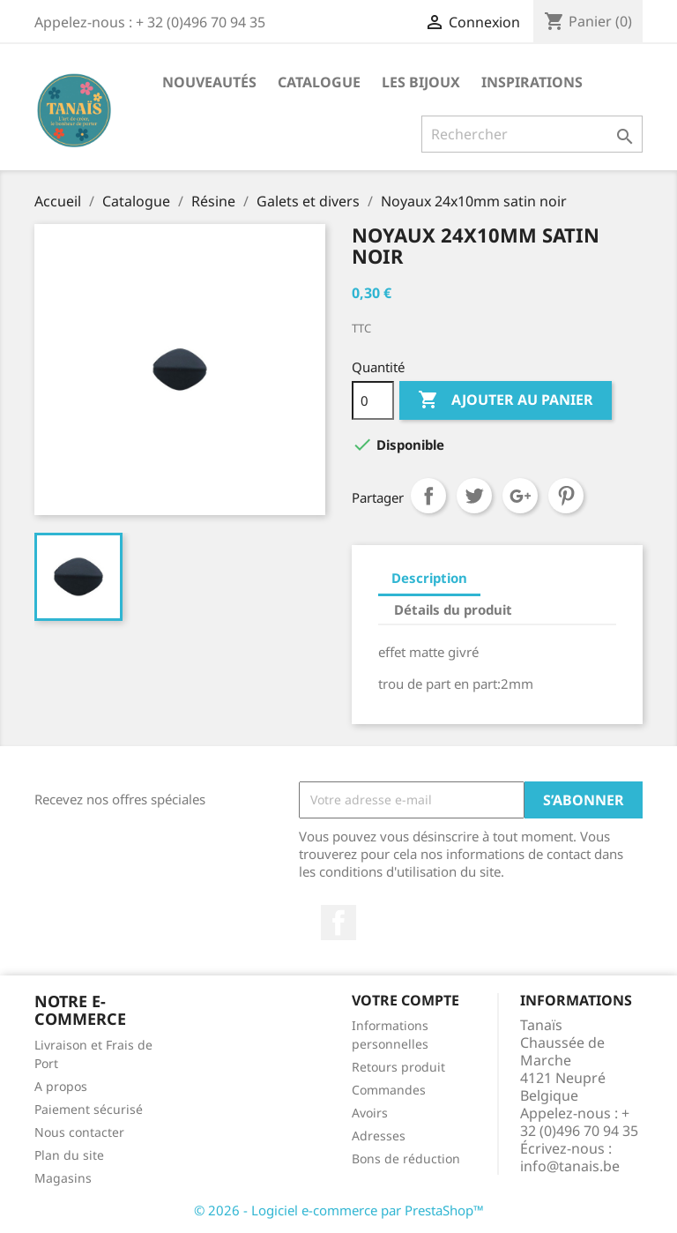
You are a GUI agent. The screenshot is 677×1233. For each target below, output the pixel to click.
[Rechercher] (532, 134)
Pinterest (566, 495)
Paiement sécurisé (88, 1109)
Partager (428, 495)
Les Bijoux (421, 82)
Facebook (338, 922)
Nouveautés (209, 82)
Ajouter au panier (505, 400)
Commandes (389, 1089)
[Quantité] (373, 400)
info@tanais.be (570, 1166)
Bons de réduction (406, 1158)
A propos (60, 1086)
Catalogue (319, 82)
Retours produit (398, 1066)
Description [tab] (429, 578)
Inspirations (532, 82)
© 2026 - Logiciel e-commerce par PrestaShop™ (339, 1210)
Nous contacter (79, 1132)
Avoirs (370, 1112)
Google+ (520, 495)
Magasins (63, 1177)
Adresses (378, 1135)
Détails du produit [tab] (453, 609)
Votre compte (405, 1000)
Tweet (474, 495)
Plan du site (69, 1155)
